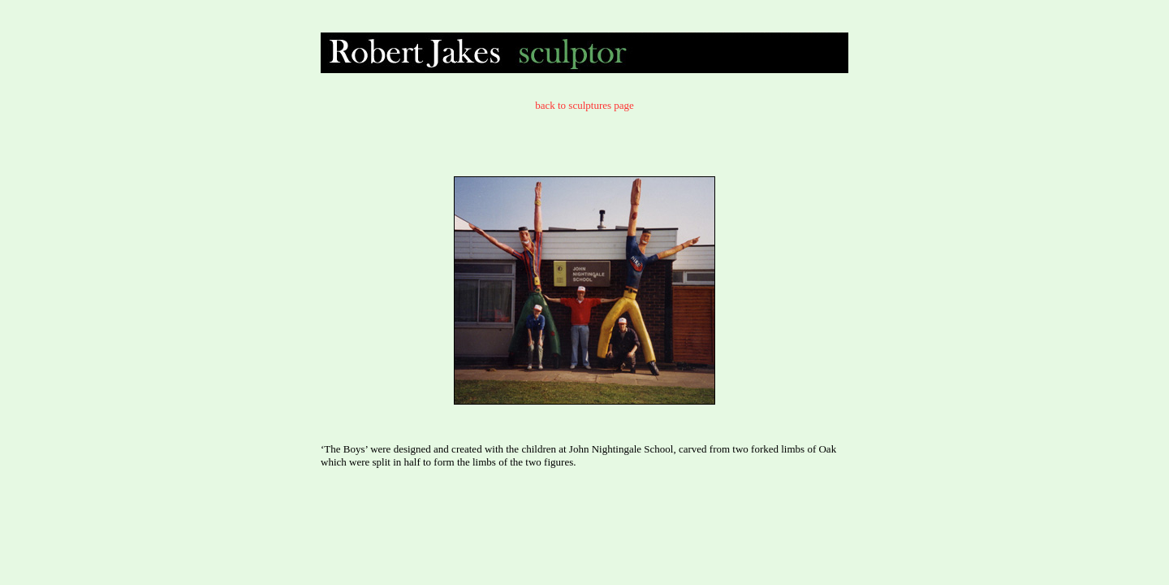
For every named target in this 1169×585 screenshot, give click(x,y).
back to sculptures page (584, 105)
